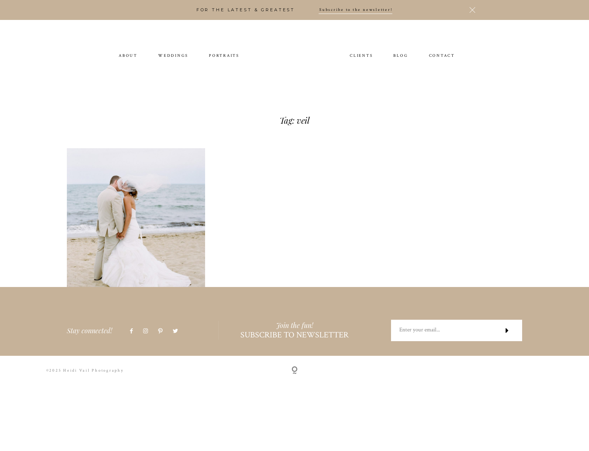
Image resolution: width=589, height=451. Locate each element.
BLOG (400, 56)
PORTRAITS (224, 56)
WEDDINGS (173, 56)
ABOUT (128, 56)
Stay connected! (89, 345)
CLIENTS (361, 56)
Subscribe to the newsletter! (356, 10)
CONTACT (442, 56)
